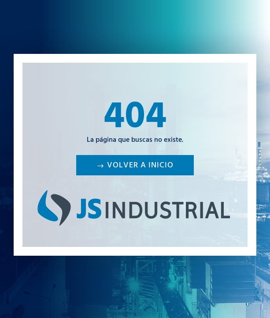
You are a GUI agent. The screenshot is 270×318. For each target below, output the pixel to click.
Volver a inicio (140, 166)
